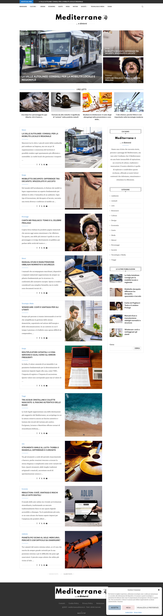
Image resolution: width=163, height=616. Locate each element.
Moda (68, 6)
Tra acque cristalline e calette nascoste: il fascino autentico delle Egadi (41, 402)
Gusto (60, 6)
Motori (75, 6)
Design (42, 6)
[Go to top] (81, 613)
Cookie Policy (129, 612)
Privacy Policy (138, 612)
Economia (51, 6)
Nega (128, 608)
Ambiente (115, 196)
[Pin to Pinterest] (44, 165)
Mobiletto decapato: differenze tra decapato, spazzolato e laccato (122, 52)
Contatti (62, 603)
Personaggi (115, 245)
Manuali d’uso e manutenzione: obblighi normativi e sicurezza (133, 319)
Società (83, 6)
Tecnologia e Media (97, 6)
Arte (113, 205)
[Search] (142, 6)
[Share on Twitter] (41, 165)
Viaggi (110, 6)
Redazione (100, 603)
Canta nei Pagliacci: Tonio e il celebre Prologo (132, 305)
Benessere (23, 6)
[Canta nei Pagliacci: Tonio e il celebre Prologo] (123, 70)
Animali (114, 201)
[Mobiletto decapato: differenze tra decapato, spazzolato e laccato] (123, 43)
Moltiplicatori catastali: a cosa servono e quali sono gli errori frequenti (39, 354)
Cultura (33, 6)
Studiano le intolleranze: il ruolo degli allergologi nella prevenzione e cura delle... (97, 117)
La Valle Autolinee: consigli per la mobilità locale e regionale (61, 1)
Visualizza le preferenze (148, 608)
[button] (159, 590)
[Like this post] (37, 165)
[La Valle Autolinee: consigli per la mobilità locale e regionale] (61, 56)
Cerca (112, 344)
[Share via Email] (46, 165)
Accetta (114, 608)
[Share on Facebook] (39, 165)
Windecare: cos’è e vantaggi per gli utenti (132, 332)
